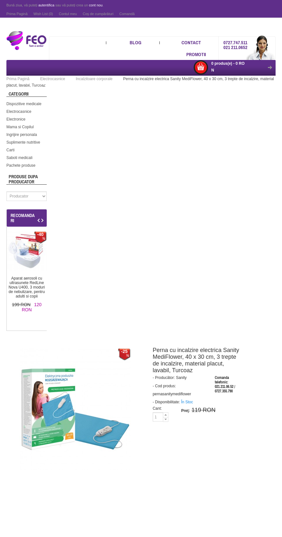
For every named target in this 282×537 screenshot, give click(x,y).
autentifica (46, 5)
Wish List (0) (43, 14)
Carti (10, 150)
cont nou (95, 5)
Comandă (127, 14)
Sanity (181, 377)
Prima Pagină (17, 14)
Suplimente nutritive (23, 142)
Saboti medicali (19, 157)
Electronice (15, 119)
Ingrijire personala (21, 134)
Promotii (196, 54)
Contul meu (68, 14)
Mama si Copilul (20, 127)
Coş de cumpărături (98, 14)
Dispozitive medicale (23, 104)
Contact (191, 42)
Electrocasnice (18, 111)
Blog (135, 42)
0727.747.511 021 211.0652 (235, 45)
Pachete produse (21, 165)
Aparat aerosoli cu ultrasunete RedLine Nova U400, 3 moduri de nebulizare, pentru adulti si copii (27, 287)
